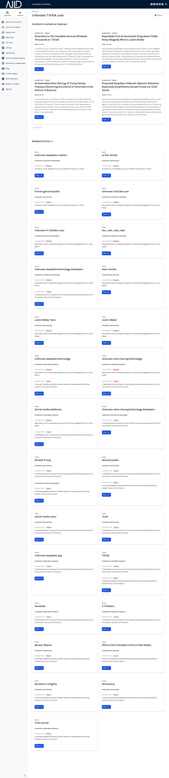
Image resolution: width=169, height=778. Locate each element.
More (39, 69)
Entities (35, 11)
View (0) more (37, 127)
